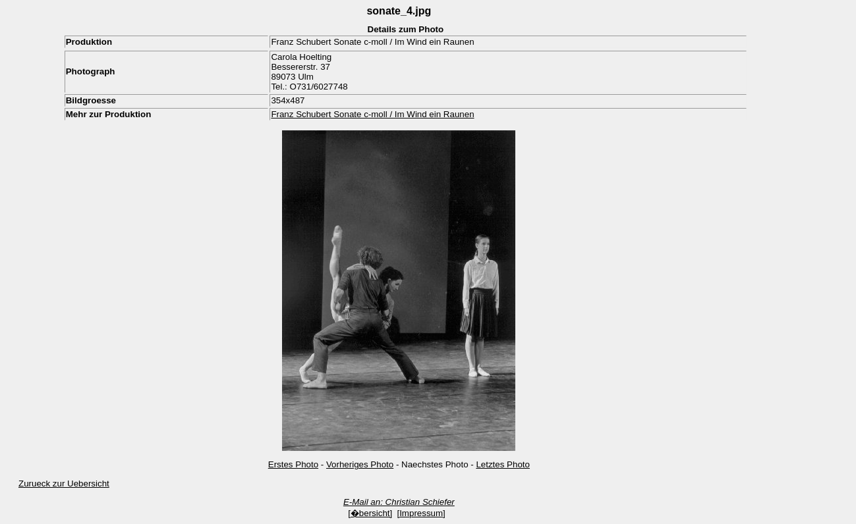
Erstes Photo (293, 464)
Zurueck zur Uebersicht (63, 483)
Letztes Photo (503, 464)
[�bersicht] (370, 513)
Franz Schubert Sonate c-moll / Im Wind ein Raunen (372, 114)
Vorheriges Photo (359, 464)
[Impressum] (421, 513)
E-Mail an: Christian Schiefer (399, 502)
